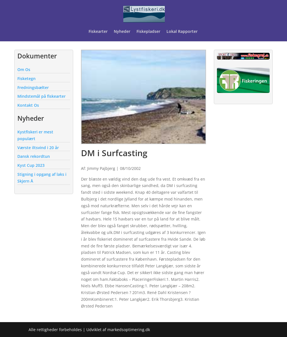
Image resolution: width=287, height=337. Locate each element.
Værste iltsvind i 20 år (38, 147)
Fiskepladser (148, 31)
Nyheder (122, 31)
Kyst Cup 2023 (31, 165)
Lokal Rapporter (182, 31)
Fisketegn (26, 78)
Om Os (23, 69)
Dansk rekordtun (33, 156)
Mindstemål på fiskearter (41, 96)
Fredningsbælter (33, 87)
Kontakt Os (28, 105)
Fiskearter (98, 31)
